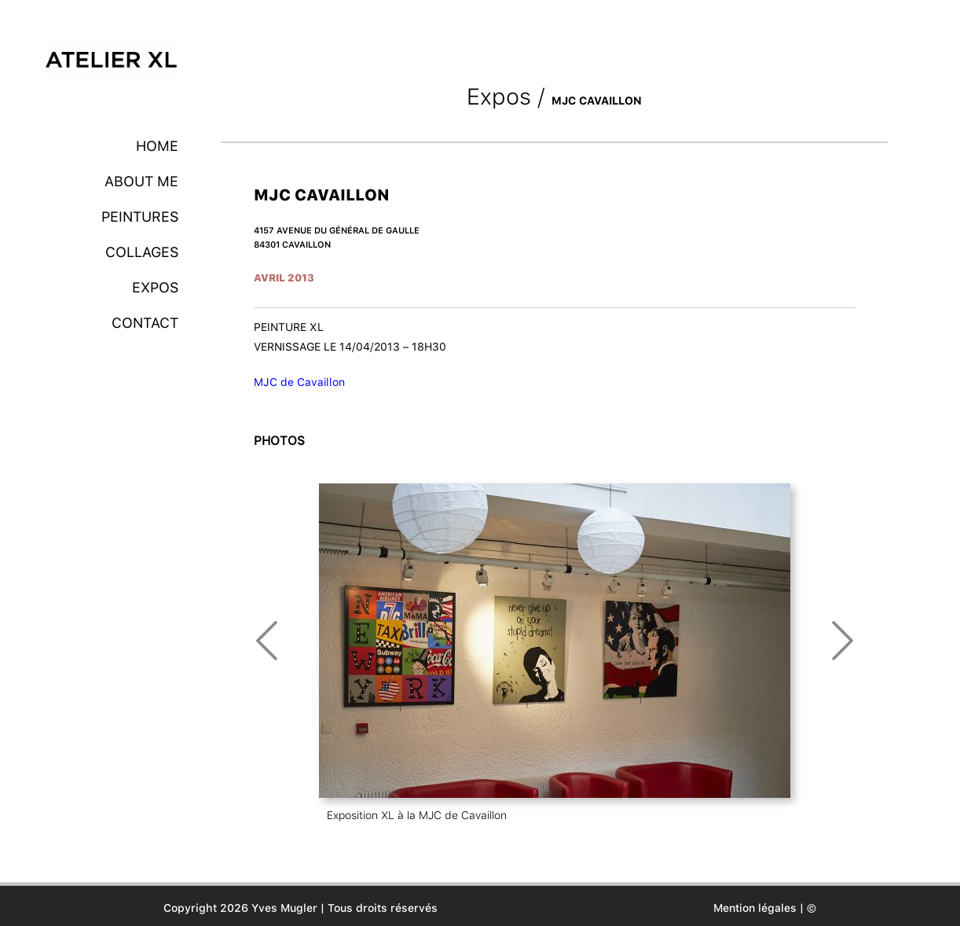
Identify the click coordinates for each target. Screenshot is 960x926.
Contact (145, 322)
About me (141, 181)
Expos (155, 287)
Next (842, 640)
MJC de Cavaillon (299, 382)
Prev (266, 640)
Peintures (139, 216)
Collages (141, 252)
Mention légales (755, 908)
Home (157, 146)
